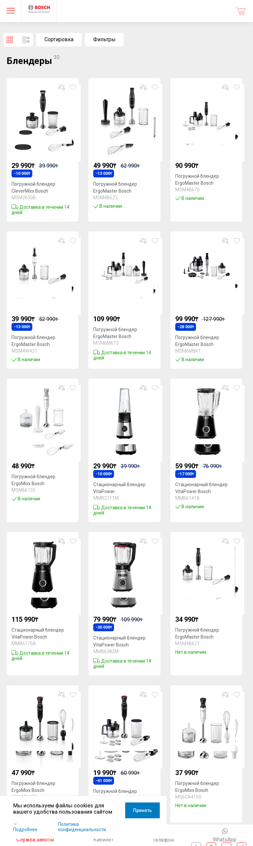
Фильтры (104, 39)
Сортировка (58, 39)
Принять (229, 829)
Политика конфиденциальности (96, 836)
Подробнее (30, 836)
